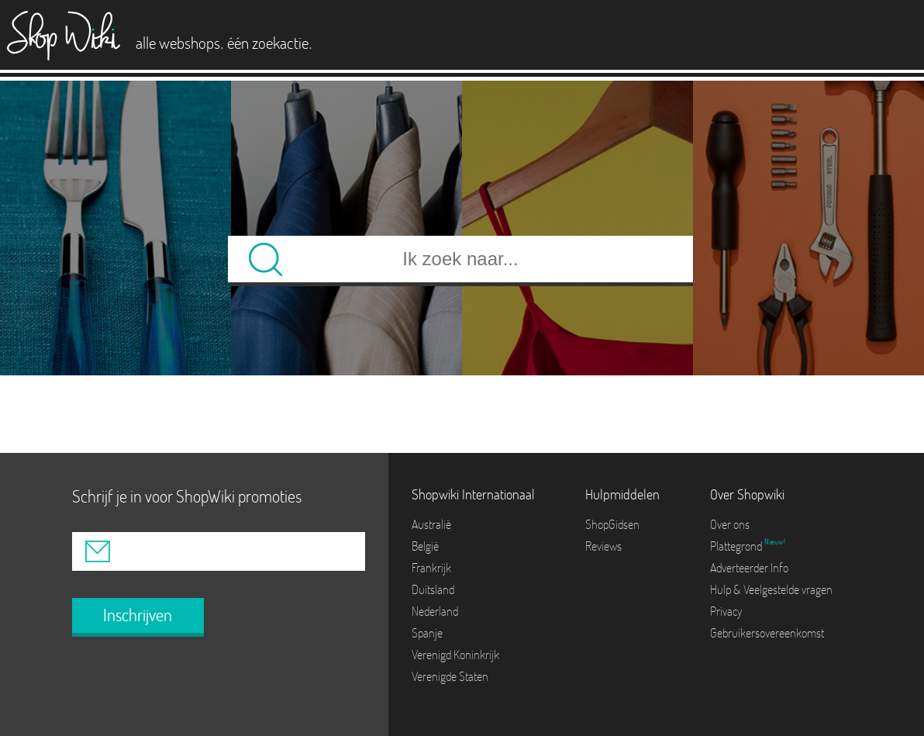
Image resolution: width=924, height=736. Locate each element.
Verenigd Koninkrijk (455, 654)
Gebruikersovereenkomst (767, 633)
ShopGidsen (612, 524)
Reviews (603, 546)
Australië (431, 524)
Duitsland (433, 589)
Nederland (435, 611)
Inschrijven (137, 615)
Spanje (427, 633)
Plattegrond (737, 546)
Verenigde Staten (450, 676)
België (425, 546)
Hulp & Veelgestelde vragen (771, 589)
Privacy (726, 611)
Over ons (730, 524)
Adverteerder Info (749, 567)
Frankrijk (431, 567)
